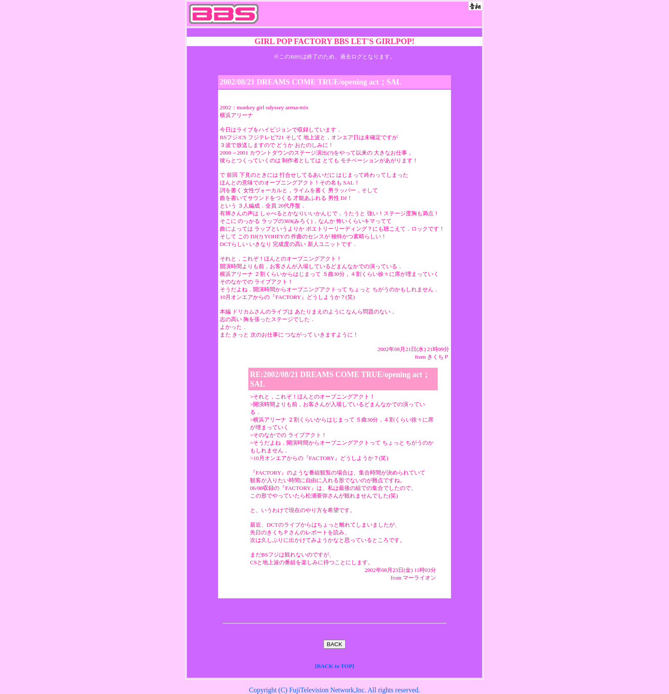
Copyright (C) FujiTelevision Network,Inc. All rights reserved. (334, 690)
